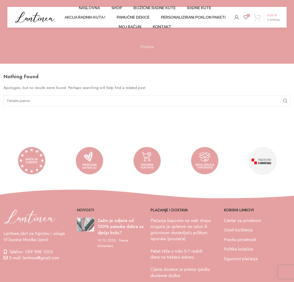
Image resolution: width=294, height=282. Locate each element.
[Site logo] (35, 17)
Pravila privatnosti (240, 239)
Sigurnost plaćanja (241, 259)
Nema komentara (113, 243)
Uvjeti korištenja (238, 230)
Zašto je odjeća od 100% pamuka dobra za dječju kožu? (121, 226)
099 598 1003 (39, 252)
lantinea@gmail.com (41, 258)
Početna (147, 46)
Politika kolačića (238, 249)
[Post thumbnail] (85, 233)
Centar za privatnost (242, 220)
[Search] (147, 100)
